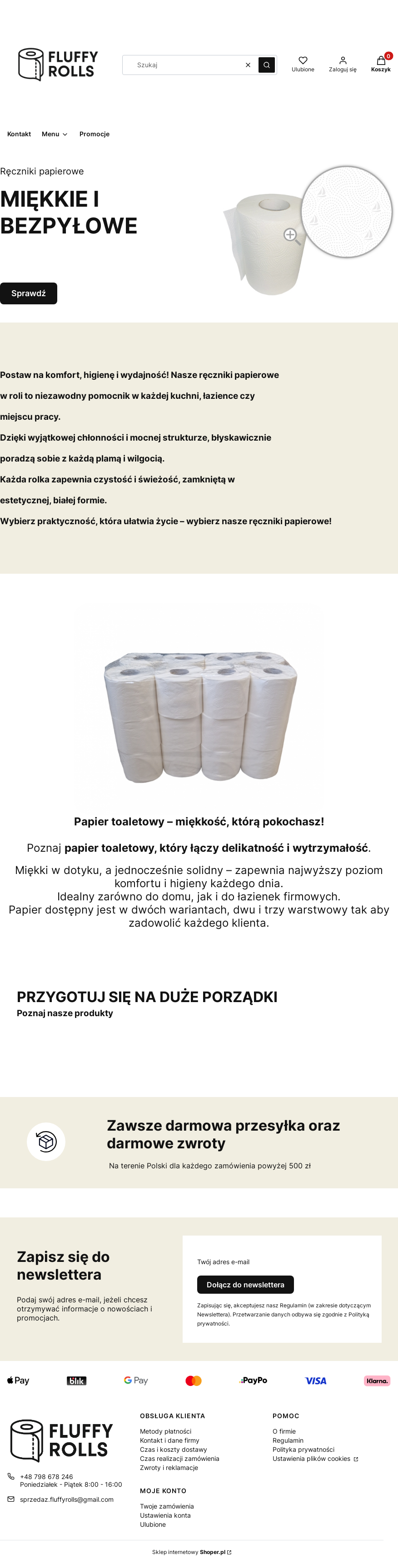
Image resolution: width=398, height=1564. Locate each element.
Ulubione (153, 1524)
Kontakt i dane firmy (169, 1440)
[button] (267, 65)
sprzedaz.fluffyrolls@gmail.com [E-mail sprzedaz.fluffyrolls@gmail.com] (67, 1499)
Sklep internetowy (188, 1552)
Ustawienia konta (165, 1515)
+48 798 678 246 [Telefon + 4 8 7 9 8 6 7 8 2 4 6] (46, 1476)
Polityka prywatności (303, 1449)
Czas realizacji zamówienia (179, 1458)
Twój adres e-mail (223, 1262)
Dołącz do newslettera (245, 1284)
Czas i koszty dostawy (173, 1449)
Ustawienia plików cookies (312, 1458)
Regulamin (288, 1440)
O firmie (284, 1431)
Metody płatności (165, 1431)
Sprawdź (28, 294)
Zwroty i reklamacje (169, 1467)
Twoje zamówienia (167, 1506)
